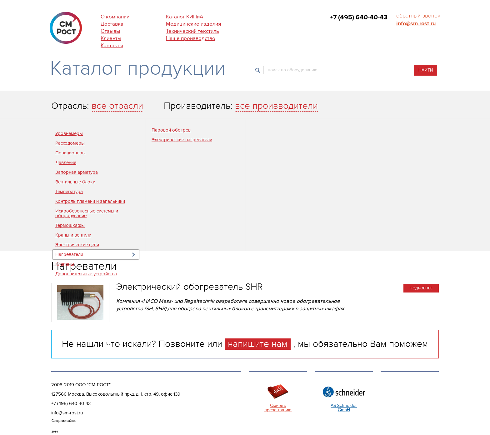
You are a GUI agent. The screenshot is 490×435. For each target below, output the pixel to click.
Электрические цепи (77, 245)
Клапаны (64, 264)
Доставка (112, 24)
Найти (425, 70)
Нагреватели (69, 254)
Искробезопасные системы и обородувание (86, 213)
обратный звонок (418, 15)
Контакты (112, 45)
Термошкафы (70, 225)
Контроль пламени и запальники (90, 201)
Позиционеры (70, 153)
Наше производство (190, 38)
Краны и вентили (73, 235)
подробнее (421, 288)
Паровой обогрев (171, 130)
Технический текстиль (192, 31)
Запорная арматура (76, 172)
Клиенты (111, 38)
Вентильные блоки (75, 182)
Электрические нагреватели (182, 139)
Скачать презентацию (278, 407)
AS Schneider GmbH (344, 407)
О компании (115, 17)
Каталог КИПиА (184, 17)
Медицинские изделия (193, 24)
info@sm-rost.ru (416, 23)
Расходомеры (70, 143)
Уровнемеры (69, 133)
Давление (65, 162)
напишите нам (258, 344)
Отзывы (110, 31)
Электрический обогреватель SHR (189, 286)
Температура (69, 191)
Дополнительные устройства (86, 274)
